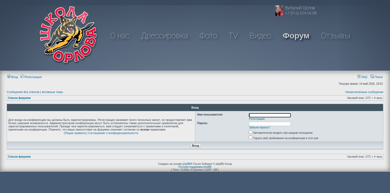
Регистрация (31, 77)
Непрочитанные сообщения (364, 92)
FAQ (362, 77)
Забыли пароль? (259, 127)
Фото (208, 35)
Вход (12, 77)
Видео (260, 35)
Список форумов (19, 97)
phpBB (186, 163)
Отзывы (335, 35)
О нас (120, 35)
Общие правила (75, 133)
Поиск (376, 77)
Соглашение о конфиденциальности (113, 133)
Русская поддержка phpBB (194, 166)
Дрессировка (164, 35)
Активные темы (52, 92)
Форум (296, 35)
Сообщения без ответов (23, 92)
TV (233, 35)
